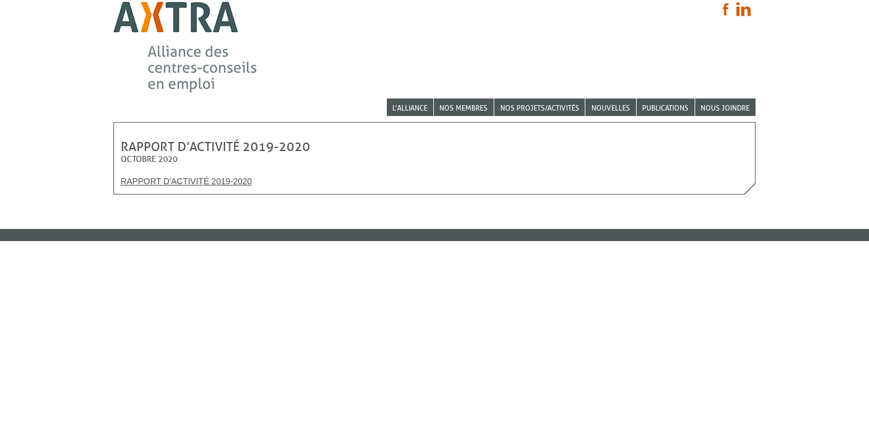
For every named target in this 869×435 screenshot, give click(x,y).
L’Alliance (409, 107)
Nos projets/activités (539, 107)
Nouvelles (610, 107)
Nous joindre (725, 107)
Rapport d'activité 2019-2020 (186, 181)
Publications (665, 107)
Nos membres (463, 107)
